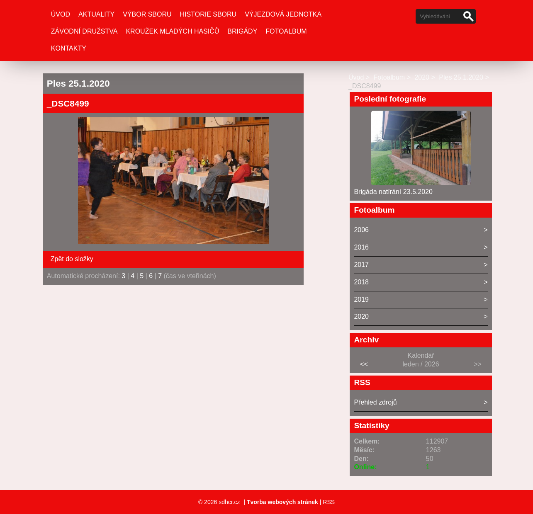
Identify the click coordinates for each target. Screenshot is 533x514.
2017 (361, 264)
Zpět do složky (72, 258)
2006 (361, 229)
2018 (361, 282)
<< (364, 364)
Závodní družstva (84, 31)
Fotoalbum (286, 31)
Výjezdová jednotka (283, 14)
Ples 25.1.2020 (461, 77)
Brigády (242, 31)
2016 (361, 247)
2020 (421, 77)
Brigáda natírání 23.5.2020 (393, 191)
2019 (361, 299)
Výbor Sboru (147, 14)
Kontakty (68, 48)
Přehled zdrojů (375, 402)
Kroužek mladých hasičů (172, 31)
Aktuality (96, 14)
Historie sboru (208, 14)
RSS (329, 502)
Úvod (60, 14)
